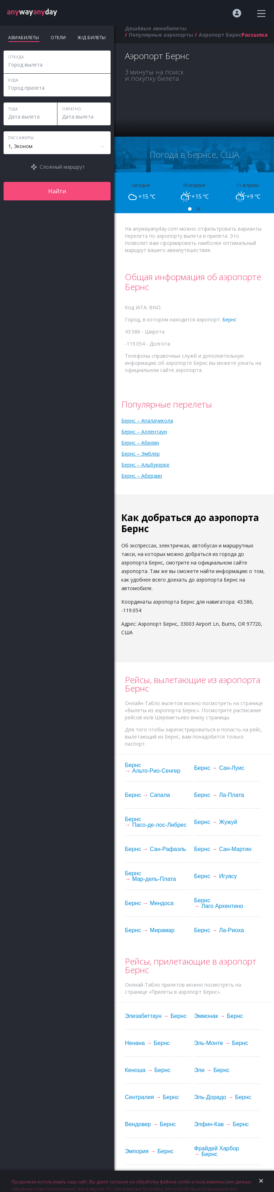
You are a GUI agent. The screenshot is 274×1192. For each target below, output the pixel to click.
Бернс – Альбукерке (145, 464)
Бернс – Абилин (140, 442)
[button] (190, 208)
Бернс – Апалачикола (147, 420)
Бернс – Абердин (141, 475)
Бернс (229, 319)
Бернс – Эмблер (140, 453)
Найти (57, 191)
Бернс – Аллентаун (144, 431)
